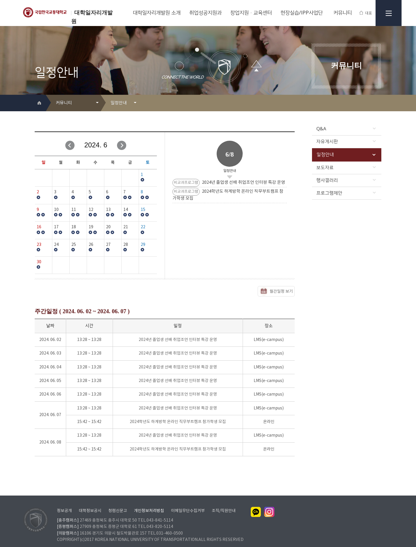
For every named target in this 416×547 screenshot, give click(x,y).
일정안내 (346, 154)
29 (143, 244)
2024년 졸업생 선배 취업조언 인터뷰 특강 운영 (178, 340)
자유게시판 (346, 141)
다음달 (121, 145)
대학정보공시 (90, 503)
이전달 (70, 145)
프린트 (368, 103)
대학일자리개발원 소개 (157, 13)
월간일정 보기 (281, 291)
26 (91, 244)
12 (91, 209)
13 (108, 209)
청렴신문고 (117, 503)
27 (108, 244)
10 (56, 209)
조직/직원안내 (224, 503)
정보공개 (64, 503)
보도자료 (346, 167)
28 (125, 244)
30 (39, 262)
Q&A (346, 128)
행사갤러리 (346, 180)
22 (143, 227)
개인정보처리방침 (149, 503)
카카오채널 (256, 504)
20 (108, 227)
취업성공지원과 (205, 13)
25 (73, 244)
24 (56, 244)
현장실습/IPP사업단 (302, 13)
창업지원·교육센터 (251, 13)
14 (125, 209)
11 (73, 209)
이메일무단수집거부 (188, 503)
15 (143, 209)
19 (91, 227)
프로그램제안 (346, 193)
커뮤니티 (342, 13)
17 (56, 227)
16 (39, 227)
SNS (377, 103)
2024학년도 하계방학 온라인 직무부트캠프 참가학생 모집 (178, 422)
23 (39, 244)
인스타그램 (269, 504)
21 (125, 227)
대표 (365, 13)
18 (73, 227)
